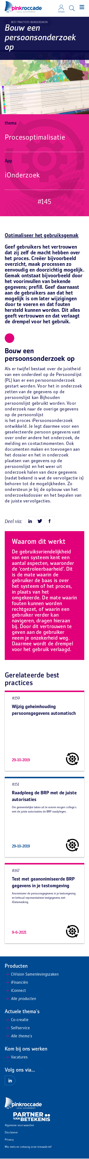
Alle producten (20, 999)
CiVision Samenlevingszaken (32, 975)
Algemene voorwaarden (19, 1125)
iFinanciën (16, 983)
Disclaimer (11, 1132)
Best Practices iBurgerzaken (27, 22)
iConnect (15, 991)
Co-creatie (16, 1020)
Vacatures (16, 1057)
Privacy (9, 1140)
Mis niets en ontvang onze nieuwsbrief (28, 1147)
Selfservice (17, 1028)
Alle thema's (18, 1036)
